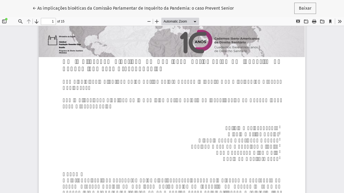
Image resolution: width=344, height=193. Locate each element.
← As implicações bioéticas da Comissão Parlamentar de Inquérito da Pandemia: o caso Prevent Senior (133, 8)
